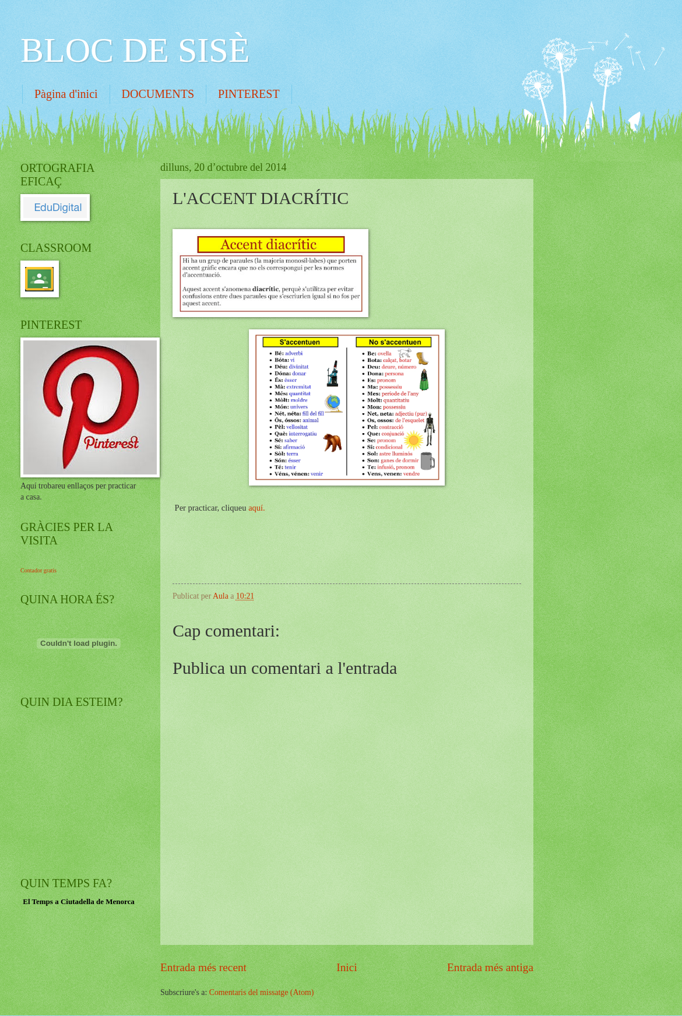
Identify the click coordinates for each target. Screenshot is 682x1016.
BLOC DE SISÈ (134, 50)
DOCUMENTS (158, 93)
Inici (346, 967)
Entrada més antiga (490, 967)
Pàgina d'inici (66, 93)
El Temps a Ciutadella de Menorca (79, 901)
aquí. (256, 507)
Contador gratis (38, 570)
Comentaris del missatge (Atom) (261, 992)
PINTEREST (249, 93)
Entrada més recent (203, 967)
